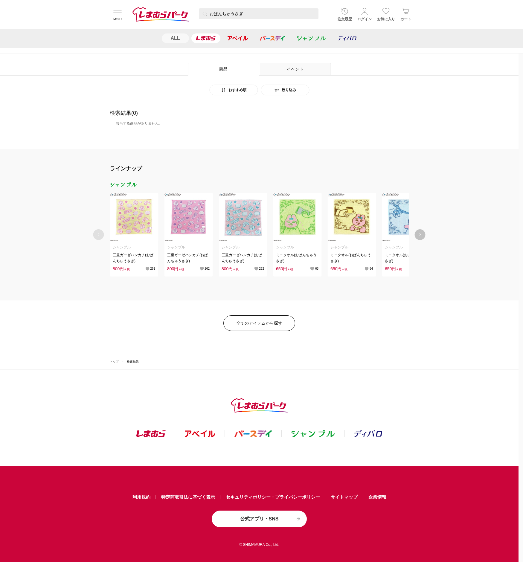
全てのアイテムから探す (259, 323)
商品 (223, 69)
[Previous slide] (98, 235)
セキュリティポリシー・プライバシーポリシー (273, 497)
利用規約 (141, 497)
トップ (114, 361)
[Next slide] (420, 235)
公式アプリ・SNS (259, 518)
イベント (295, 69)
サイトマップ (344, 497)
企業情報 (377, 497)
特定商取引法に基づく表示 (188, 497)
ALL (175, 38)
